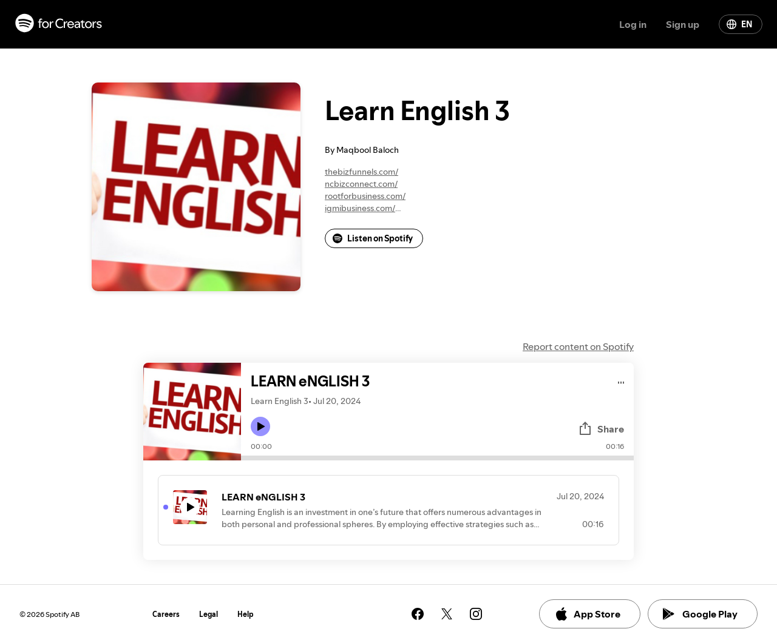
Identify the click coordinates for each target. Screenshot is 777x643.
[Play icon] (260, 426)
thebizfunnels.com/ (361, 172)
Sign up (682, 24)
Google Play (700, 614)
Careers (166, 614)
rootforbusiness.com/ (365, 196)
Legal (208, 614)
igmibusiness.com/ (360, 208)
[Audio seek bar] (437, 458)
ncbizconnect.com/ (361, 184)
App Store (587, 614)
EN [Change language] (739, 24)
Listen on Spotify (373, 238)
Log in (632, 24)
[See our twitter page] (446, 614)
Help (245, 614)
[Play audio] (621, 380)
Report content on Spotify (578, 346)
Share (601, 429)
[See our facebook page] (417, 614)
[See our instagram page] (476, 614)
